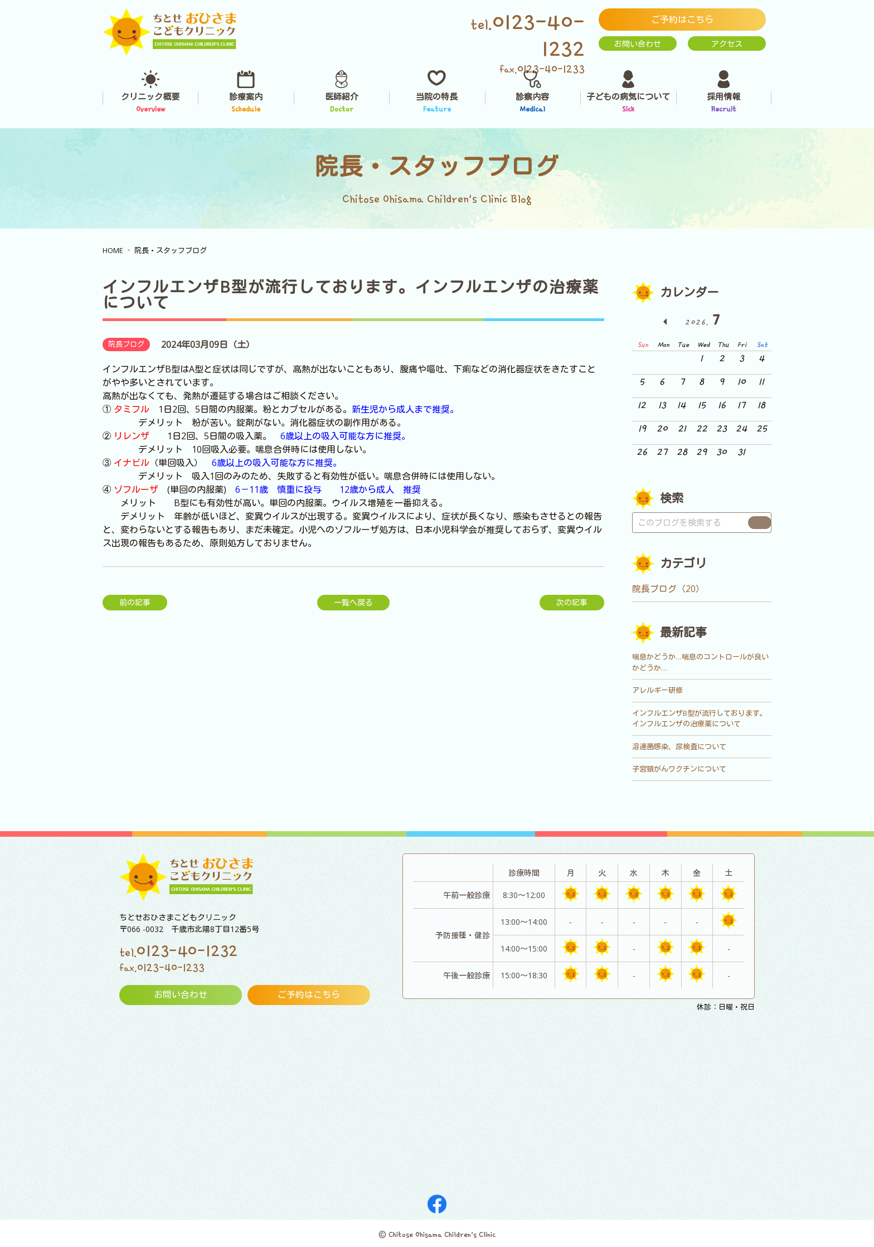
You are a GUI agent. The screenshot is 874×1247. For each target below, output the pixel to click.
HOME (113, 250)
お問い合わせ (637, 43)
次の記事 (571, 602)
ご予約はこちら (682, 19)
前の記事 (134, 602)
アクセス (726, 43)
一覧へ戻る (353, 602)
